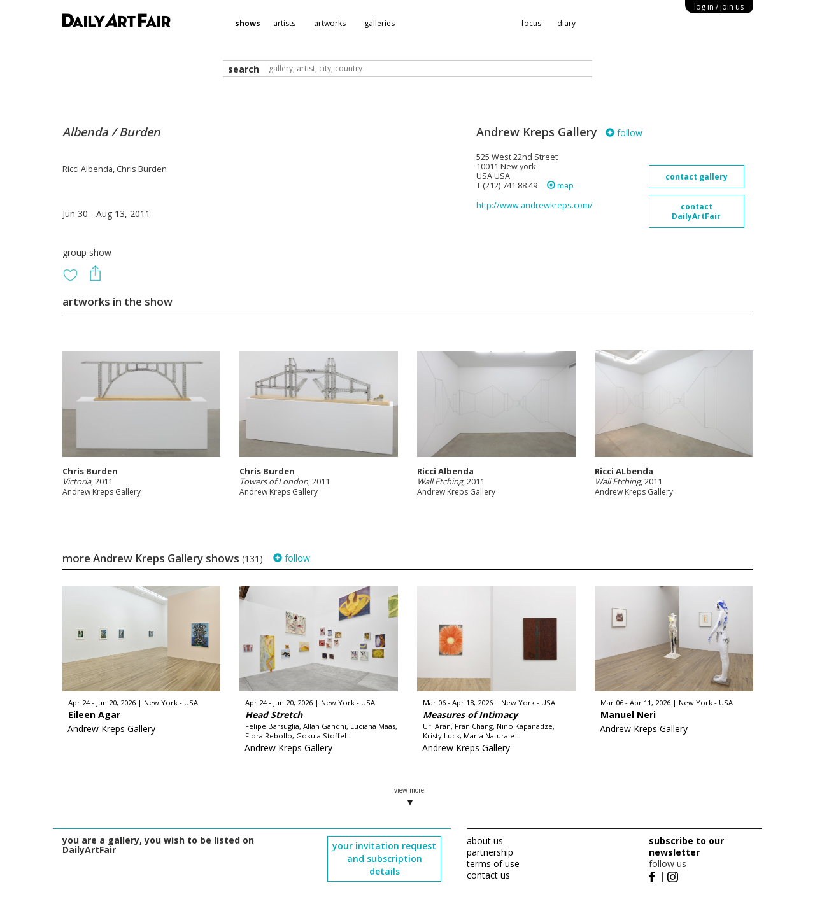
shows (247, 23)
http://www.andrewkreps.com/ (534, 205)
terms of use (493, 864)
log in (719, 6)
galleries (379, 23)
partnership (490, 852)
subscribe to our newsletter (686, 846)
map (560, 185)
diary (566, 23)
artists (284, 23)
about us (485, 841)
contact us (488, 875)
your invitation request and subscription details (384, 858)
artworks (330, 23)
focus (531, 23)
